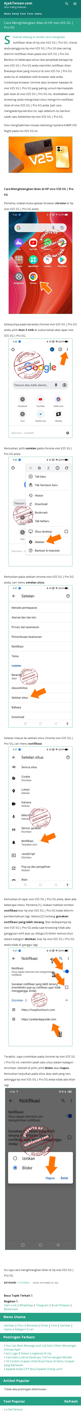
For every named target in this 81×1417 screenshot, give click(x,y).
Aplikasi (9, 1325)
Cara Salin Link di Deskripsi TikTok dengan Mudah (39, 1357)
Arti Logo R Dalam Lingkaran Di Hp (28, 1353)
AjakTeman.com (18, 3)
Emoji (15, 13)
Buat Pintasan (61, 1305)
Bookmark (11, 1309)
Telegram (42, 1305)
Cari (31, 1329)
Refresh (71, 1401)
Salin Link (10, 1305)
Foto (30, 13)
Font (23, 13)
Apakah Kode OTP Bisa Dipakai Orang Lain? (34, 1369)
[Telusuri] (67, 4)
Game (38, 13)
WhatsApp (26, 1305)
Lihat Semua (14, 1409)
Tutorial (24, 1282)
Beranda (32, 1325)
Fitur (20, 1325)
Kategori (20, 1329)
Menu (7, 13)
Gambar (65, 1325)
